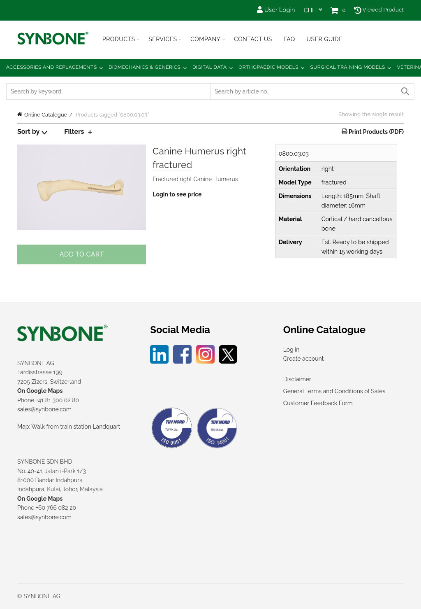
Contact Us (253, 39)
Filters (74, 131)
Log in (291, 349)
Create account (303, 358)
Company (205, 39)
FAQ (289, 39)
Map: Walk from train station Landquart (68, 426)
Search (404, 91)
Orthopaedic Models (268, 67)
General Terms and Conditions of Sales (334, 391)
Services (162, 39)
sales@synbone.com (44, 409)
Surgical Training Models (347, 67)
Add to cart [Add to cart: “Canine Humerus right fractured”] (82, 254)
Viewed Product (379, 10)
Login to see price (177, 194)
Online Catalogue (45, 115)
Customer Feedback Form (318, 403)
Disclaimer (297, 379)
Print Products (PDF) (375, 131)
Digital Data (209, 67)
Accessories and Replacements (51, 67)
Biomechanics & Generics (144, 67)
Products (118, 39)
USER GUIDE (324, 39)
